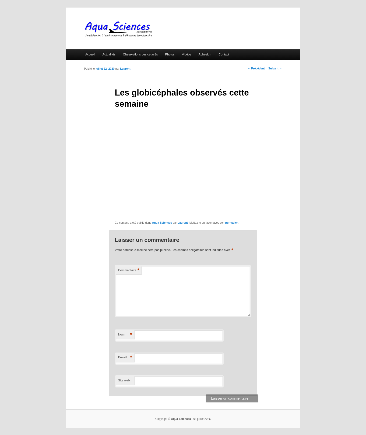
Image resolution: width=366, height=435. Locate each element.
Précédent (256, 68)
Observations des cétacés (140, 54)
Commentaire (128, 270)
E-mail (125, 357)
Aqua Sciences (162, 222)
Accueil (90, 54)
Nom (125, 334)
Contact (223, 54)
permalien (232, 222)
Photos (170, 54)
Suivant (275, 68)
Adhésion (205, 54)
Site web (124, 380)
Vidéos (186, 54)
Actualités (109, 54)
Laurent (125, 68)
